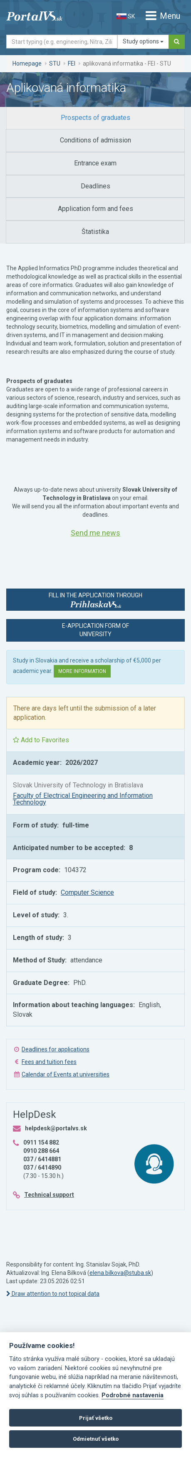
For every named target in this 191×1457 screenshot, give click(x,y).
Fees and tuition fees (49, 1061)
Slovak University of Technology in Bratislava (78, 785)
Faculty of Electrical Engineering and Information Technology (83, 799)
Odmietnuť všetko (96, 1439)
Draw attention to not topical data (52, 1293)
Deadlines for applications (55, 1049)
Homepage (27, 63)
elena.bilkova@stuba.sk (120, 1272)
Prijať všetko (95, 1418)
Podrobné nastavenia (133, 1395)
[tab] (95, 118)
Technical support (49, 1194)
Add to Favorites (41, 740)
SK (126, 16)
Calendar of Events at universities (65, 1074)
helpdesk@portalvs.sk (56, 1128)
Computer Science (87, 892)
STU (54, 63)
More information (82, 671)
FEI (71, 63)
